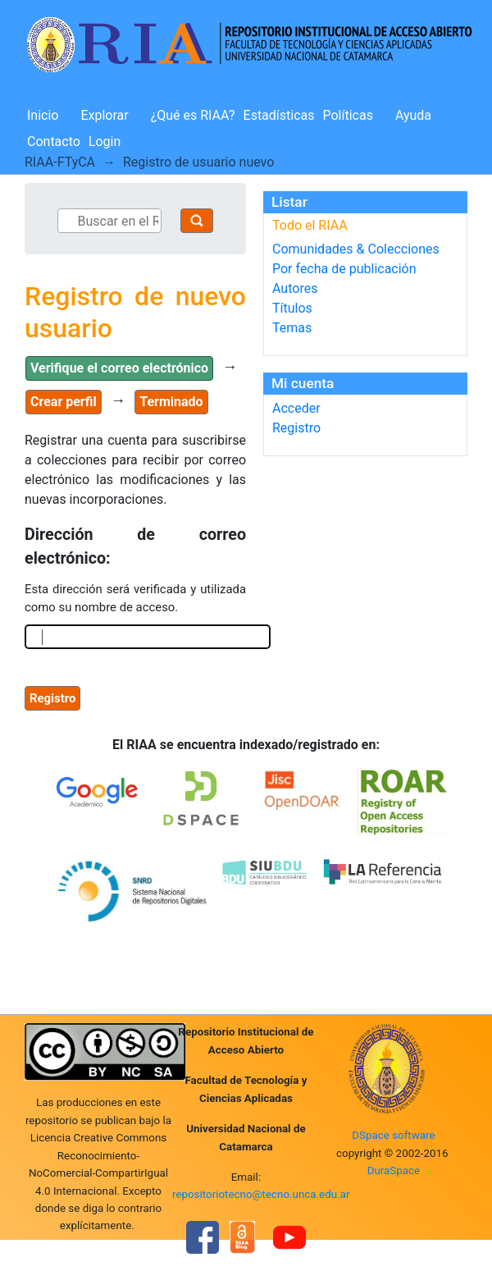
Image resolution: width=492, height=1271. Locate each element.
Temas (292, 328)
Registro (296, 428)
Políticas (348, 115)
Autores (294, 288)
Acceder (296, 408)
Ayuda (413, 115)
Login (105, 141)
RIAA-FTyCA (60, 162)
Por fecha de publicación (344, 269)
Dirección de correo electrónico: (135, 547)
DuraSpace (394, 1170)
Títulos (292, 308)
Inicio (42, 115)
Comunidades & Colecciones (356, 249)
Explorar (104, 115)
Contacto (53, 141)
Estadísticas (279, 115)
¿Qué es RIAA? (193, 115)
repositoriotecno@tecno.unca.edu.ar (261, 1194)
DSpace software (393, 1135)
